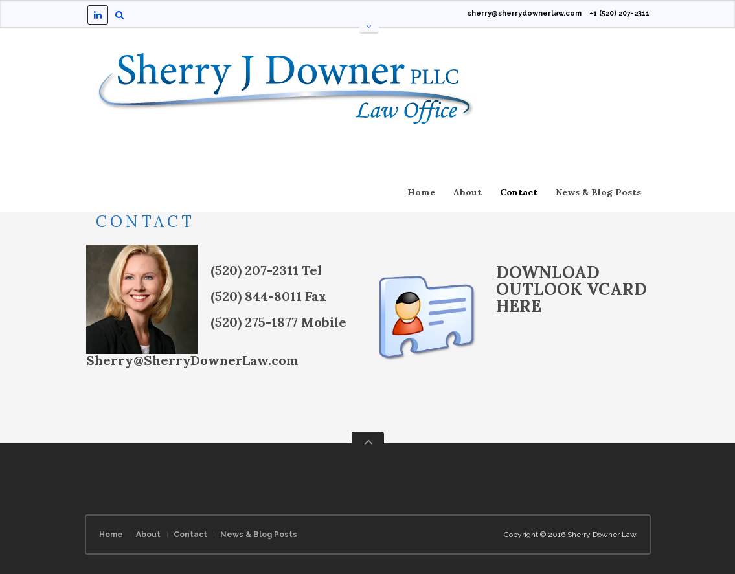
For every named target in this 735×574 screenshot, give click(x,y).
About (467, 192)
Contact (518, 192)
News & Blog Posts (598, 192)
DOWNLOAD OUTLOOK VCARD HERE (571, 288)
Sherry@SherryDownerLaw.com (192, 360)
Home (421, 192)
